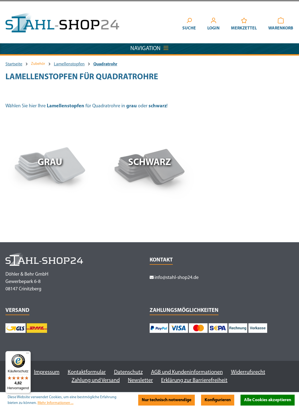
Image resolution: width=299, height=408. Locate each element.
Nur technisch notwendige (166, 400)
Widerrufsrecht (248, 372)
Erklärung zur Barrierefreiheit (194, 380)
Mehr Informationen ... (55, 403)
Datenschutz (128, 372)
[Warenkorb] (281, 24)
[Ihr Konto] (213, 24)
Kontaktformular (87, 372)
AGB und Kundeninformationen (187, 372)
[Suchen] (189, 24)
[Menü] (27, 354)
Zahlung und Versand (96, 380)
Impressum (47, 372)
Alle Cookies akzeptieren (267, 400)
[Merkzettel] (244, 24)
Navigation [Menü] (149, 47)
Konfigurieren (218, 400)
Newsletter (140, 380)
